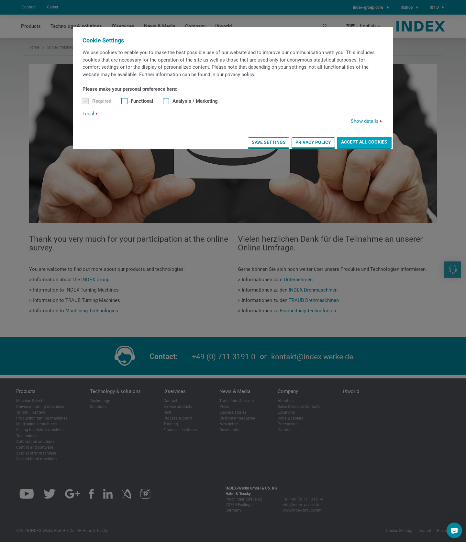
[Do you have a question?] (454, 530)
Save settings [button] (269, 142)
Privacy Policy (313, 142)
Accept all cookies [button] (364, 141)
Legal (88, 114)
